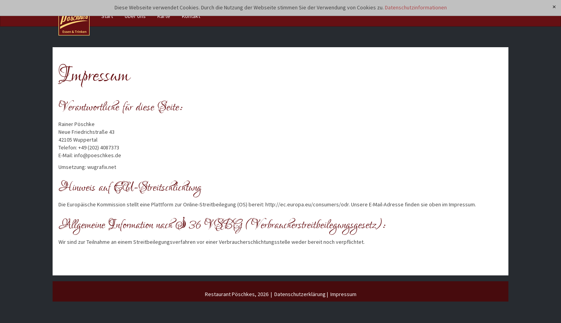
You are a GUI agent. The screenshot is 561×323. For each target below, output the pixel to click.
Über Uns (135, 16)
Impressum (343, 294)
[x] (554, 7)
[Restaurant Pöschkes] (74, 19)
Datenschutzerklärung (300, 294)
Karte (163, 16)
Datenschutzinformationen (416, 7)
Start (107, 16)
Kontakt (191, 16)
